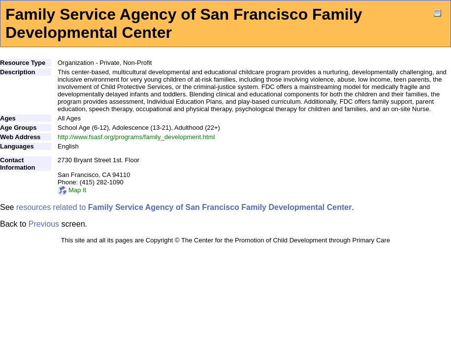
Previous (44, 224)
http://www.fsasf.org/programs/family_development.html (136, 137)
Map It (72, 190)
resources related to (184, 207)
